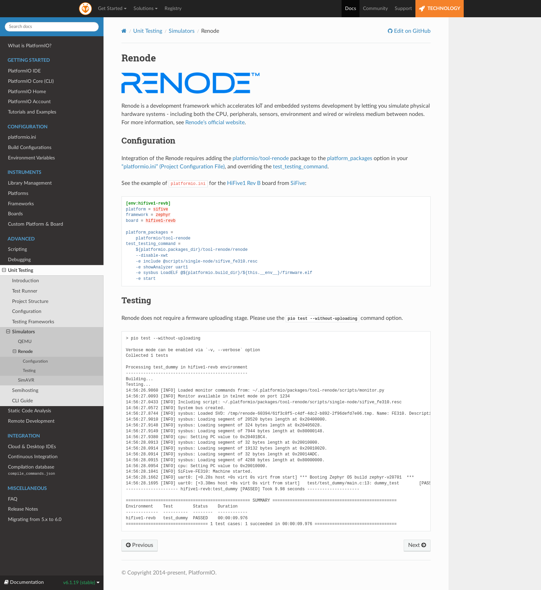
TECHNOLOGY (439, 9)
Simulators (20, 332)
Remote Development (31, 421)
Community (375, 8)
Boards (15, 213)
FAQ (12, 499)
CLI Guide (22, 400)
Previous (139, 545)
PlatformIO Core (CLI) (31, 81)
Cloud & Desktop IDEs (32, 446)
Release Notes (23, 509)
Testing (29, 371)
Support (403, 8)
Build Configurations (29, 147)
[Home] (124, 31)
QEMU (25, 342)
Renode (23, 352)
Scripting (17, 249)
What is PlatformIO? (29, 45)
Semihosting (25, 390)
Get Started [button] (112, 8)
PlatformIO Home (27, 91)
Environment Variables (31, 157)
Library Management (30, 183)
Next (417, 545)
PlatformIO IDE (24, 70)
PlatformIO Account (29, 101)
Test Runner (24, 291)
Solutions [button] (146, 8)
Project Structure (30, 301)
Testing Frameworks (33, 321)
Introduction (25, 280)
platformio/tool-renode (261, 158)
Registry (173, 8)
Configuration (26, 311)
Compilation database (31, 470)
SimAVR (26, 380)
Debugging (19, 259)
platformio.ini (22, 137)
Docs (350, 8)
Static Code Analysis (29, 410)
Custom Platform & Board (35, 224)
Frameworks (21, 203)
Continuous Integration (33, 456)
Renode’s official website (215, 122)
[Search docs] (51, 27)
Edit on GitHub (412, 31)
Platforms (18, 193)
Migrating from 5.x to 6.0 (34, 519)
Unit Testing (17, 270)
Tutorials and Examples (32, 112)
